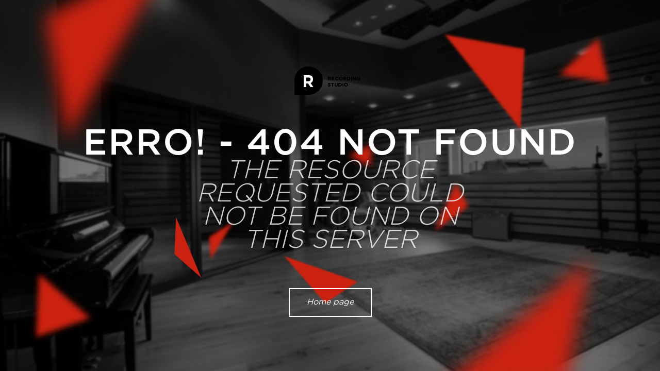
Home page (330, 302)
